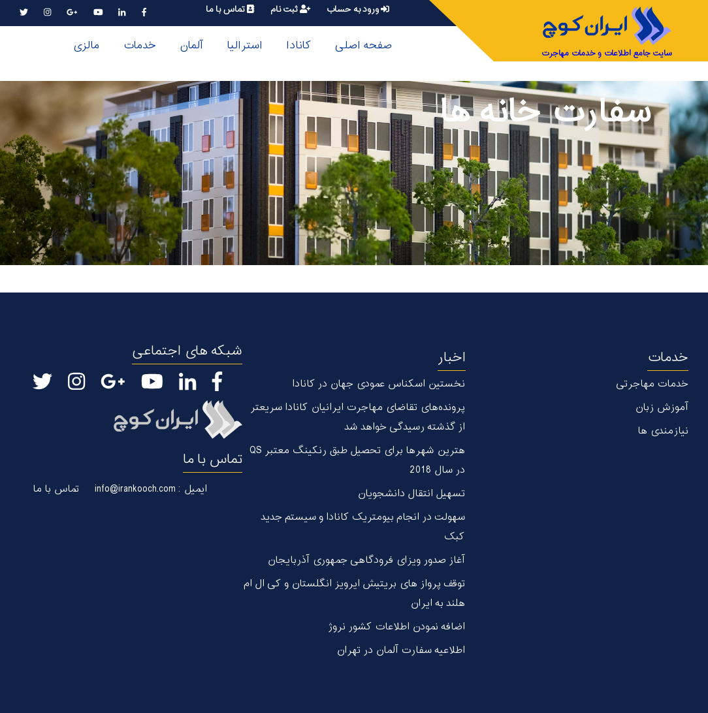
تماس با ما (230, 9)
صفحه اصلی (363, 45)
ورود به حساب (357, 9)
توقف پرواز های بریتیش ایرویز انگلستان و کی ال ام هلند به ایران (354, 594)
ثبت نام (290, 9)
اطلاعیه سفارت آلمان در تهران (400, 650)
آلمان (191, 45)
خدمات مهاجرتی (652, 384)
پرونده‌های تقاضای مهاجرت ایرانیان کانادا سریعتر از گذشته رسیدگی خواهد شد (357, 417)
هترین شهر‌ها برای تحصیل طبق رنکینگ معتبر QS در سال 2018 (357, 460)
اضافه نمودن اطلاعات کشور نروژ (396, 627)
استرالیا (245, 45)
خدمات (139, 45)
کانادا (298, 45)
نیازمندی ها (662, 431)
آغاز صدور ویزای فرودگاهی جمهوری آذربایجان (366, 560)
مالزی (85, 45)
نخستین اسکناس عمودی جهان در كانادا (378, 384)
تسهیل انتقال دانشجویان (411, 493)
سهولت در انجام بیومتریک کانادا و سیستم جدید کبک (363, 527)
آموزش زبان (661, 407)
